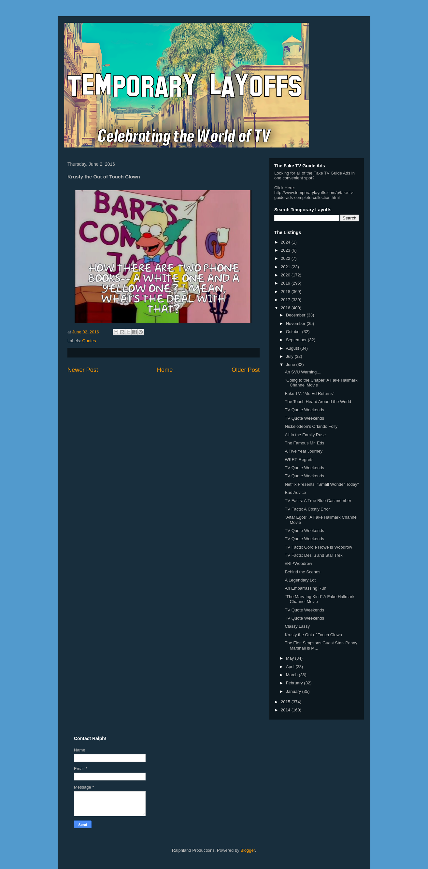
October (294, 331)
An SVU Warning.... (303, 372)
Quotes (89, 340)
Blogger (247, 850)
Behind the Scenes (302, 571)
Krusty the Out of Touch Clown (313, 634)
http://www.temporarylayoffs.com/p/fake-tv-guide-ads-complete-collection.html (314, 195)
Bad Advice (295, 492)
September (297, 339)
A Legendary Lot (300, 580)
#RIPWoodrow (298, 563)
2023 (286, 250)
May (290, 658)
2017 (286, 299)
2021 (286, 266)
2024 (286, 242)
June (291, 364)
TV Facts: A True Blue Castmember (318, 500)
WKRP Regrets (299, 459)
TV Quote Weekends (304, 409)
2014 (286, 710)
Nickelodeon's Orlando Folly (311, 426)
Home (165, 370)
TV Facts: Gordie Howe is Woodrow (318, 547)
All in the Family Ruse (305, 434)
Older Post (246, 370)
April (291, 666)
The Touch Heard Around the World (318, 401)
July (290, 356)
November (296, 323)
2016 (286, 307)
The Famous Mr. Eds (304, 443)
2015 (286, 701)
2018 (286, 291)
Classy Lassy (297, 626)
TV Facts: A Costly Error (307, 509)
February (295, 682)
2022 (286, 258)
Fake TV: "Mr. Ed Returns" (309, 393)
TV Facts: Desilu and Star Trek (313, 555)
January (294, 691)
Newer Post (82, 370)
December (296, 315)
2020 (286, 275)
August (293, 348)
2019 (286, 283)
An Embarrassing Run (305, 588)
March (292, 674)
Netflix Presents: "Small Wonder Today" (322, 484)
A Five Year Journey (303, 451)
